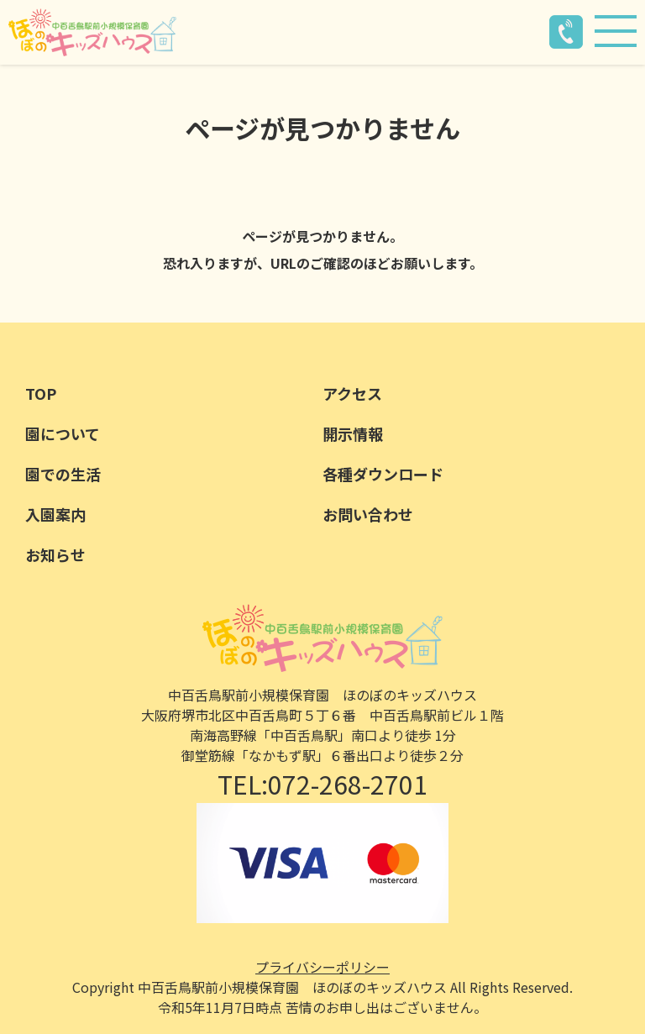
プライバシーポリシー (322, 967)
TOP (40, 393)
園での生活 (63, 474)
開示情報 (352, 433)
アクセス (352, 393)
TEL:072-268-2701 (322, 783)
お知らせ (55, 554)
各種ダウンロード (382, 474)
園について (62, 433)
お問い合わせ (367, 514)
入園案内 (55, 514)
